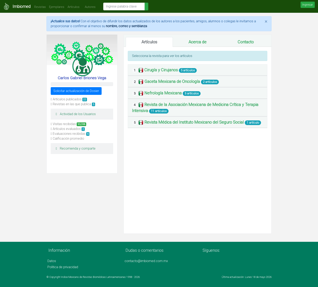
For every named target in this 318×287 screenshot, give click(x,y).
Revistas (39, 7)
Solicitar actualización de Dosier (76, 91)
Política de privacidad (62, 267)
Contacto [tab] (246, 42)
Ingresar (307, 4)
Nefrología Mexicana (163, 93)
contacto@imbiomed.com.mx (146, 261)
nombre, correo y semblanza (126, 26)
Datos (51, 261)
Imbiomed (22, 6)
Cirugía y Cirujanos (161, 69)
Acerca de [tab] (197, 42)
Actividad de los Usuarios (75, 114)
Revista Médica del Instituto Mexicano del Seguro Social (194, 122)
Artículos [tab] (149, 42)
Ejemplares (56, 7)
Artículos (74, 7)
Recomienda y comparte (75, 148)
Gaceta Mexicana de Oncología (172, 81)
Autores (89, 7)
